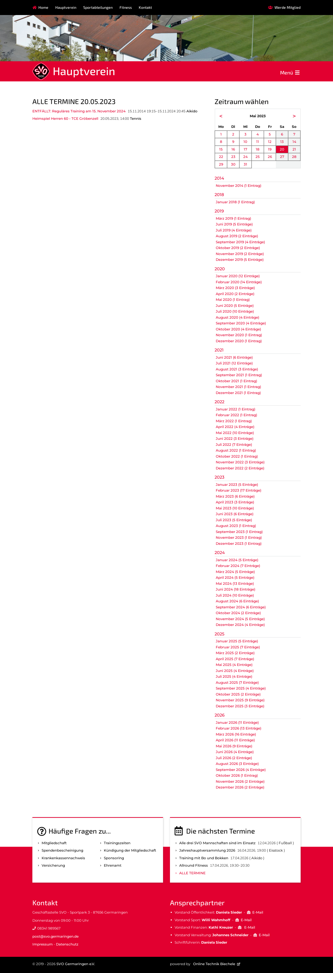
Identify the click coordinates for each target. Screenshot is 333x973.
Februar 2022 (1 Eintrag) (236, 415)
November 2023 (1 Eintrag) (239, 537)
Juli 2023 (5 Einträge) (234, 520)
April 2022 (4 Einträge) (235, 427)
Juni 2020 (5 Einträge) (235, 305)
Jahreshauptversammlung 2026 (207, 850)
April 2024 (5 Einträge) (235, 577)
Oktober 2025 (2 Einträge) (238, 694)
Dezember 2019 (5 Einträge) (240, 259)
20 (282, 149)
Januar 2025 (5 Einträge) (237, 641)
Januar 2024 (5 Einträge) (237, 560)
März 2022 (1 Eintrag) (234, 421)
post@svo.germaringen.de (55, 936)
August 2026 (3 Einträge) (237, 763)
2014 (219, 178)
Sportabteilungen (98, 7)
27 (282, 156)
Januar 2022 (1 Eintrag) (235, 409)
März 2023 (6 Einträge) (235, 496)
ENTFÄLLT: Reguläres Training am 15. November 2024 (79, 111)
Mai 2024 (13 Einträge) (235, 583)
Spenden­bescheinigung (62, 850)
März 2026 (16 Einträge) (236, 734)
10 (245, 141)
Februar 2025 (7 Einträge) (238, 647)
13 (282, 141)
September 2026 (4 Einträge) (241, 769)
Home (43, 7)
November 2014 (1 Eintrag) (238, 185)
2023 (219, 477)
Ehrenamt (112, 865)
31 (245, 164)
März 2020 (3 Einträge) (235, 288)
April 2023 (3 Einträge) (235, 502)
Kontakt (145, 7)
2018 (219, 194)
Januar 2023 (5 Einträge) (237, 484)
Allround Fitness (193, 865)
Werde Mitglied (287, 7)
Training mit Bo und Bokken (203, 858)
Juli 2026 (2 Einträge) (234, 758)
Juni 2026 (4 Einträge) (235, 752)
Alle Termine (192, 873)
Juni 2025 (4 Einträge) (235, 670)
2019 (219, 211)
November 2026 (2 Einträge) (240, 781)
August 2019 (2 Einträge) (237, 236)
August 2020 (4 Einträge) (237, 317)
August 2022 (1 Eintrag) (236, 450)
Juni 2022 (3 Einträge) (234, 438)
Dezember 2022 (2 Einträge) (240, 468)
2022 (219, 401)
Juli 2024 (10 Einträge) (235, 595)
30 (233, 164)
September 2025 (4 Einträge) (241, 688)
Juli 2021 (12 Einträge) (234, 363)
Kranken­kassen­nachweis (63, 858)
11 (257, 141)
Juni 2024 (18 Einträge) (235, 589)
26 (270, 156)
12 (269, 141)
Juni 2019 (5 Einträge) (234, 224)
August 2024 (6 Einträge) (237, 601)
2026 (220, 715)
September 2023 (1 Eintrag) (239, 532)
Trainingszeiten (117, 843)
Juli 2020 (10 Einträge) (235, 311)
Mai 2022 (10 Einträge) (235, 433)
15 (221, 149)
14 (294, 141)
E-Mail (257, 912)
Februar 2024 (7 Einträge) (238, 565)
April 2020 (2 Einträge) (235, 294)
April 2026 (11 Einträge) (235, 740)
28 (294, 156)
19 (269, 149)
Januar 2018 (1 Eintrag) (235, 202)
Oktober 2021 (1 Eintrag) (236, 381)
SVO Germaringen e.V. (75, 964)
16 (233, 149)
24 (245, 156)
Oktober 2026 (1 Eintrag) (237, 775)
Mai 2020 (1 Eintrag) (233, 299)
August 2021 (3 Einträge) (237, 369)
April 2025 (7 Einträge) (235, 659)
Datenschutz (67, 944)
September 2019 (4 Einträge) (240, 242)
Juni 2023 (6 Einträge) (234, 514)
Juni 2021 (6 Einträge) (234, 357)
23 (233, 156)
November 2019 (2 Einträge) (240, 254)
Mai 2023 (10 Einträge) (235, 508)
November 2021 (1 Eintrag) (238, 387)
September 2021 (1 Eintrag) (239, 375)
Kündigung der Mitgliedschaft (130, 850)
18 (257, 149)
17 (245, 149)
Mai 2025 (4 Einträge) (234, 664)
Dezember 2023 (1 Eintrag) (239, 543)
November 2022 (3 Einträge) (240, 462)
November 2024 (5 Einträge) (240, 619)
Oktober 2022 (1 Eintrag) (237, 456)
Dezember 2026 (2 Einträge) (240, 787)
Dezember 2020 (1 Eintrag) (239, 341)
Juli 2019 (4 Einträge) (234, 230)
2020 (220, 268)
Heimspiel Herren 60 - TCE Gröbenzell (65, 118)
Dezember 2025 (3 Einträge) (240, 706)
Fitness (126, 7)
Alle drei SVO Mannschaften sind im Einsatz (217, 843)
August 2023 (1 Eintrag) (236, 525)
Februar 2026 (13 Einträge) (238, 728)
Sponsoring (114, 858)
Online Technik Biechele (214, 964)
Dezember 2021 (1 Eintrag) (238, 393)
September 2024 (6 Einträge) (241, 607)
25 (258, 156)
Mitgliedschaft (54, 843)
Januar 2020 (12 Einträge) (238, 276)
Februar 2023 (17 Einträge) (238, 490)
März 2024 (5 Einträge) (235, 572)
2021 (219, 350)
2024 (220, 552)
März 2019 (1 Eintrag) (233, 218)
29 (221, 164)
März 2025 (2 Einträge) (235, 653)
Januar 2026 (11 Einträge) (237, 722)
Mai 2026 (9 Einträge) (234, 746)
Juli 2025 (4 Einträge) (234, 676)
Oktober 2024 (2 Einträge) (238, 613)
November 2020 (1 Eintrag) (239, 335)
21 (294, 149)
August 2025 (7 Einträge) (237, 682)
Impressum (42, 944)
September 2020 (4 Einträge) (241, 323)
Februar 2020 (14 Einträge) (239, 282)
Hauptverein (65, 7)
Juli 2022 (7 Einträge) (234, 444)
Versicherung (53, 865)
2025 (219, 634)
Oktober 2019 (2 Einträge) (238, 248)
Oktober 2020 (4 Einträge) (238, 329)
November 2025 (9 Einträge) (240, 700)
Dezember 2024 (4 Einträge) (240, 624)
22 (221, 156)
